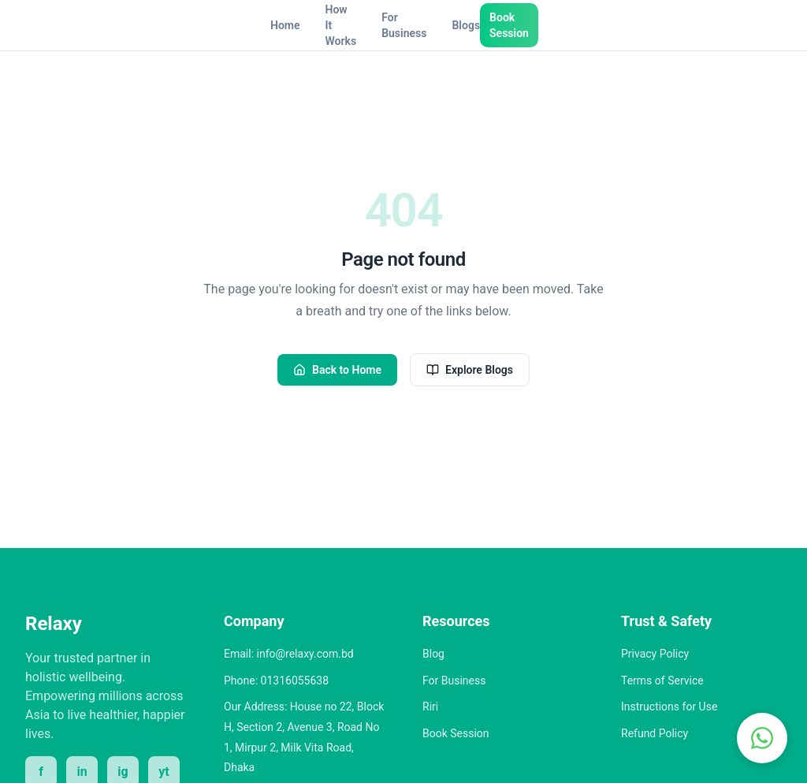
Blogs (466, 25)
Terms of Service (662, 680)
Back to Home (337, 370)
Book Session (509, 25)
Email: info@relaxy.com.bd (289, 653)
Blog (433, 653)
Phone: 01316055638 (276, 680)
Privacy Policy (655, 653)
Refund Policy (654, 733)
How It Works (341, 25)
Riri (430, 706)
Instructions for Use (669, 706)
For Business (403, 25)
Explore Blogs (469, 370)
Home (285, 25)
